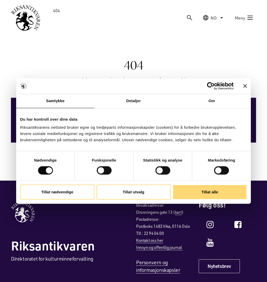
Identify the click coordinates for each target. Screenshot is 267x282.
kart (178, 212)
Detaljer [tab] (133, 101)
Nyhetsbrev (219, 266)
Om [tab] (211, 101)
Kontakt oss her (149, 240)
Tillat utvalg (133, 192)
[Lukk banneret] (245, 86)
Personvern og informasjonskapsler (158, 266)
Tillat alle (210, 192)
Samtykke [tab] (55, 101)
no (214, 18)
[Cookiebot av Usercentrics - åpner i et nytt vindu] (211, 86)
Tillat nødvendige (57, 192)
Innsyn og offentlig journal (159, 247)
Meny (244, 18)
